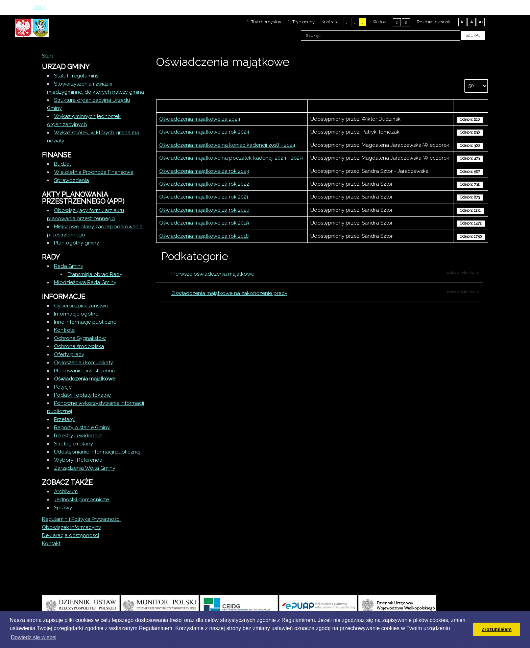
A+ (481, 22)
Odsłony (471, 106)
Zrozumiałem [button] (497, 629)
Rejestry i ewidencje (77, 436)
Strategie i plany (73, 444)
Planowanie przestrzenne (84, 371)
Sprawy (63, 508)
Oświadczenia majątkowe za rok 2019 (204, 223)
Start (47, 56)
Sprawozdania (71, 180)
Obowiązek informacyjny (71, 527)
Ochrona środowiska (79, 346)
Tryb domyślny (264, 21)
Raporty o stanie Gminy (82, 427)
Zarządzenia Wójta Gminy (84, 468)
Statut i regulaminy (76, 76)
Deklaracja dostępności (70, 535)
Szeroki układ (406, 22)
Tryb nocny (301, 21)
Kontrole (64, 330)
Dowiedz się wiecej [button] (33, 637)
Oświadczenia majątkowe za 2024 (199, 119)
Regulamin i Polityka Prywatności (81, 519)
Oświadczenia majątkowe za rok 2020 (204, 210)
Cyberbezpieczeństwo (81, 306)
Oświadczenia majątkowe (84, 379)
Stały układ (397, 22)
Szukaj (472, 35)
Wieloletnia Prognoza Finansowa (94, 172)
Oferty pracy (69, 354)
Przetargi (64, 419)
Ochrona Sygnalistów (80, 338)
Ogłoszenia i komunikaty (83, 363)
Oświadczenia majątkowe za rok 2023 (204, 171)
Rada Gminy (68, 266)
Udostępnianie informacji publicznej (97, 452)
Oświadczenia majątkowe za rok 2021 (203, 197)
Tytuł (232, 106)
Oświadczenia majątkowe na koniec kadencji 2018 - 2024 (227, 145)
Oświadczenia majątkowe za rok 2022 (204, 184)
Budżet (62, 164)
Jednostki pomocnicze (81, 499)
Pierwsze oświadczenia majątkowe (212, 274)
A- (462, 22)
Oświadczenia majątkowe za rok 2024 (204, 132)
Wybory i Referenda (78, 460)
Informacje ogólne (76, 314)
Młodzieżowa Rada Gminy (85, 282)
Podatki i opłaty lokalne (82, 395)
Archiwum (66, 491)
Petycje (63, 387)
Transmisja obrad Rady (95, 274)
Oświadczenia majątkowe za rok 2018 (204, 236)
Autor (380, 106)
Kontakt (51, 543)
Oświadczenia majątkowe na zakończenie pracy (229, 293)
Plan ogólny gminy (76, 243)
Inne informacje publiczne (85, 322)
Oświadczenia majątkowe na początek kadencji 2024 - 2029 (231, 158)
